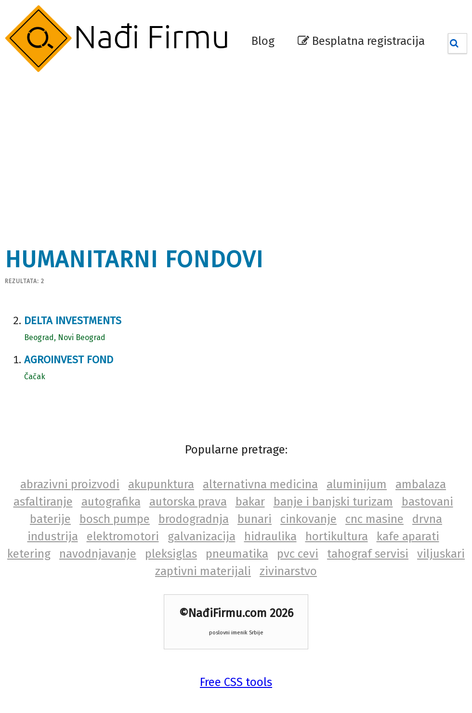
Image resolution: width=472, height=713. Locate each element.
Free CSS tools (236, 682)
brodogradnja (193, 519)
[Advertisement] (187, 154)
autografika (111, 501)
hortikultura (336, 536)
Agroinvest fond (68, 359)
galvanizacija (202, 536)
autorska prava (188, 501)
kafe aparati (408, 536)
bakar (250, 501)
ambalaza (420, 484)
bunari (254, 519)
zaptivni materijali (203, 571)
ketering (29, 554)
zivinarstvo (288, 571)
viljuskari (441, 554)
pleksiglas (171, 554)
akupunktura (161, 484)
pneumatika (237, 554)
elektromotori (123, 536)
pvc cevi (297, 554)
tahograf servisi (367, 554)
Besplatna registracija (361, 41)
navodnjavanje (97, 554)
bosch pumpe (114, 519)
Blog (263, 41)
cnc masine (374, 519)
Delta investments (72, 320)
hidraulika (270, 536)
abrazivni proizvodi (69, 484)
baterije (50, 519)
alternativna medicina (260, 484)
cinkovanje (308, 519)
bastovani (427, 501)
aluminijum (357, 484)
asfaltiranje (43, 501)
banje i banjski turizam (333, 501)
